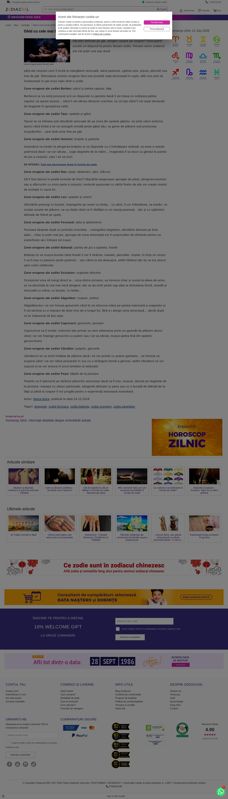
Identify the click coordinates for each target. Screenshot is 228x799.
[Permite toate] (157, 22)
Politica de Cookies (102, 34)
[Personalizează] (157, 29)
